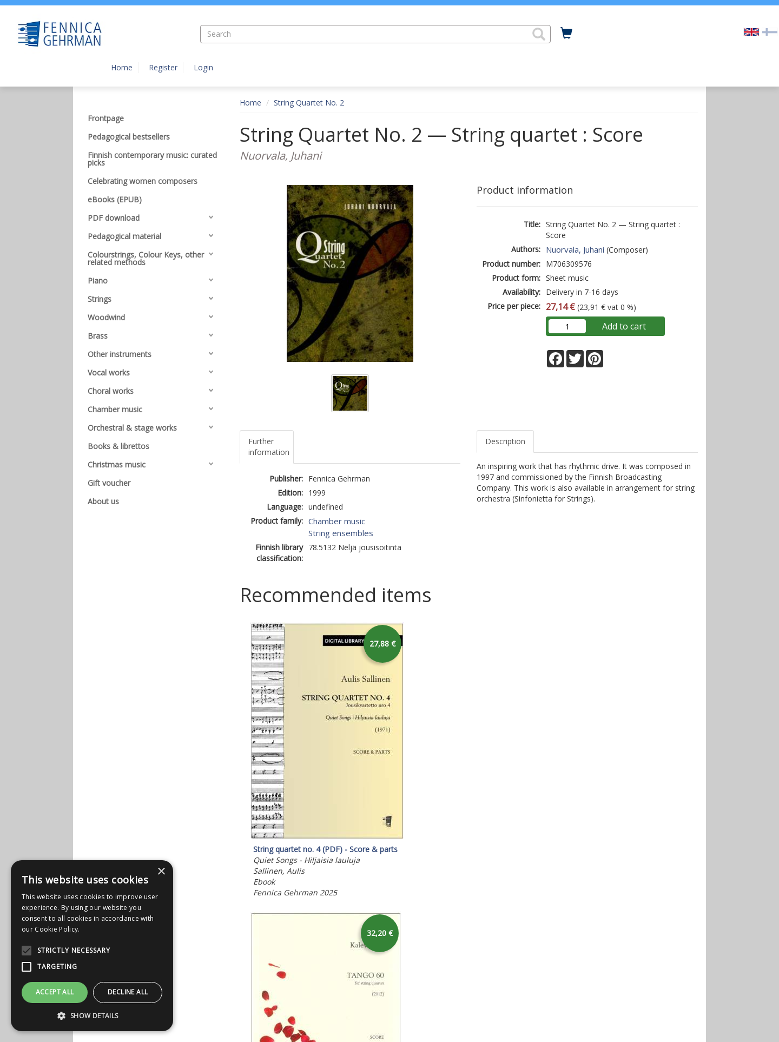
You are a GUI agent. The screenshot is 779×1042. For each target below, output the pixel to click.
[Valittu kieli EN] (751, 31)
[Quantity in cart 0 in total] (566, 33)
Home (122, 67)
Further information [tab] (268, 446)
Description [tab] (505, 441)
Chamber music (336, 521)
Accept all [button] (55, 992)
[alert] (92, 945)
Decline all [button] (128, 992)
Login (203, 67)
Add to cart (624, 326)
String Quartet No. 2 (309, 102)
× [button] (161, 872)
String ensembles (340, 532)
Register (163, 67)
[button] (538, 34)
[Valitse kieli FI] (770, 31)
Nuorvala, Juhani (575, 249)
